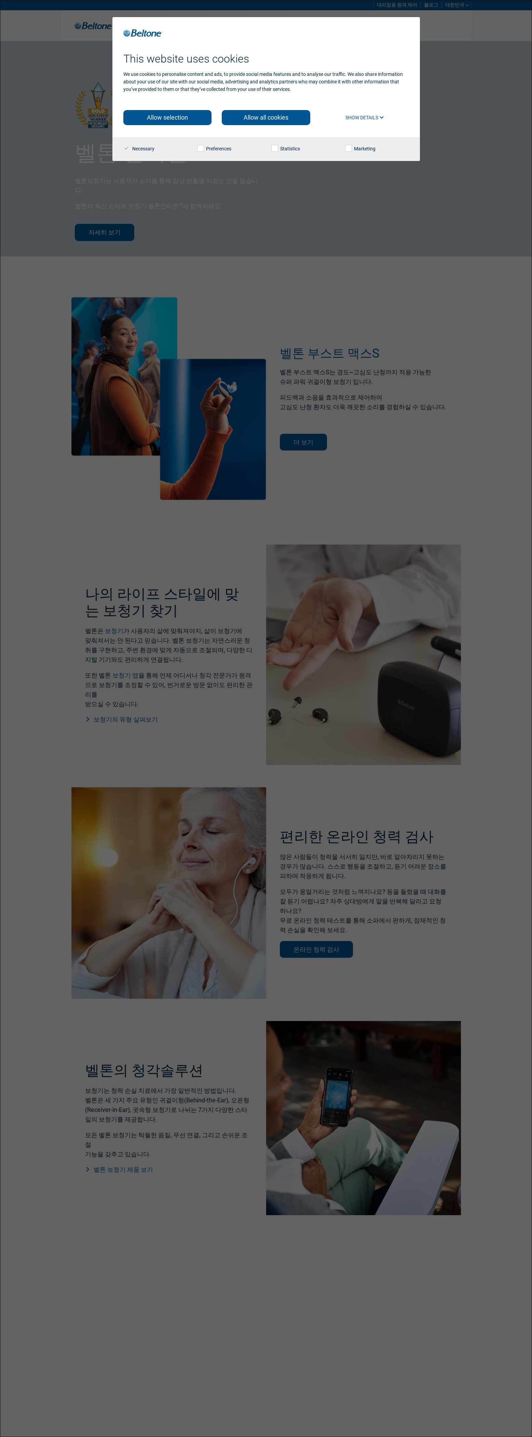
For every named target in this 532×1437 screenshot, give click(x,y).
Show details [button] (364, 117)
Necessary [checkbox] (138, 149)
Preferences (214, 149)
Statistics (285, 149)
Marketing (360, 149)
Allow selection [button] (167, 117)
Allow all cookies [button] (266, 117)
